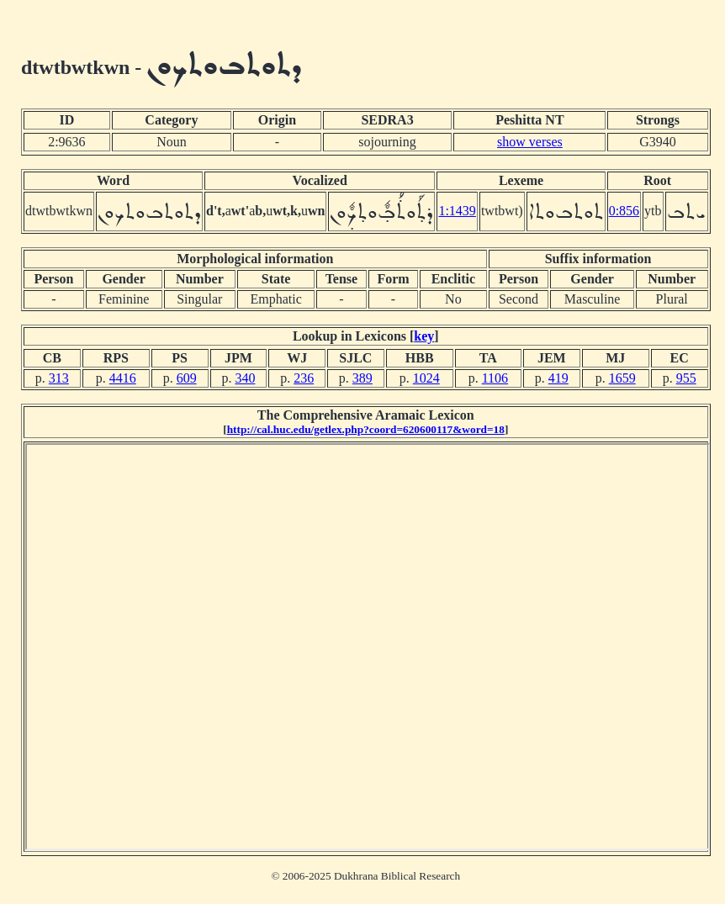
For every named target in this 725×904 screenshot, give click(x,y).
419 (558, 378)
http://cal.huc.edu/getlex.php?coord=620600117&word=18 (366, 429)
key (424, 336)
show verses (530, 142)
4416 (122, 378)
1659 (622, 378)
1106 (495, 378)
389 (362, 378)
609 (187, 378)
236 (304, 378)
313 (59, 378)
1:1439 (456, 211)
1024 (426, 378)
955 (686, 378)
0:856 (624, 211)
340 (245, 378)
